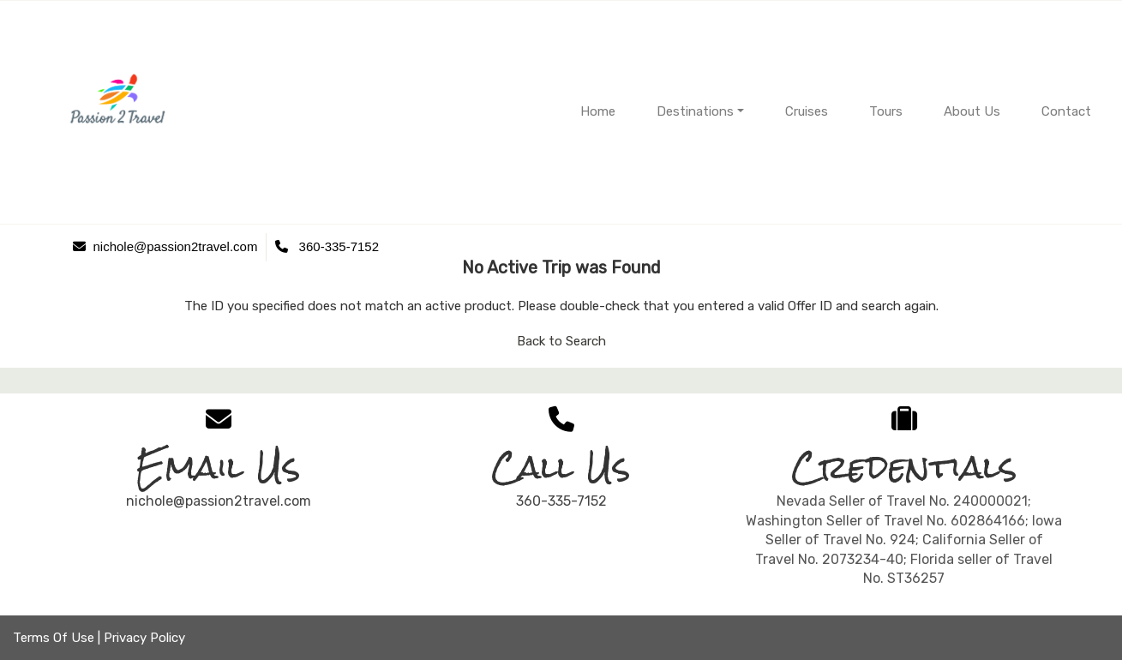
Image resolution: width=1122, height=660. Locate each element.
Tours (886, 111)
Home (597, 111)
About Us (972, 111)
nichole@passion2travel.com (218, 501)
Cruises (806, 111)
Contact (1066, 111)
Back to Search (561, 341)
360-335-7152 (561, 501)
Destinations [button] (695, 111)
